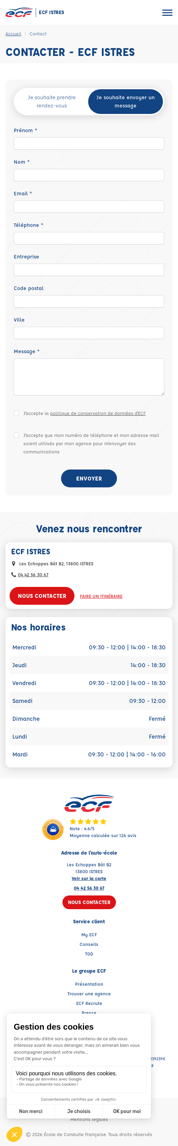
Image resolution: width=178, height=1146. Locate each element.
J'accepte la (84, 413)
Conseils (89, 944)
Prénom (25, 130)
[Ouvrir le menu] (167, 12)
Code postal (29, 288)
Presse (89, 1013)
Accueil (13, 33)
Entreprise (26, 256)
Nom (22, 162)
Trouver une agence (89, 993)
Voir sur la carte (89, 878)
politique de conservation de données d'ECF (98, 413)
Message (27, 351)
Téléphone (29, 225)
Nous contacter (42, 595)
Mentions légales (89, 1119)
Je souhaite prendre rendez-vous (52, 101)
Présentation (89, 984)
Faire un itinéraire (101, 596)
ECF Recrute (89, 1003)
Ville (19, 319)
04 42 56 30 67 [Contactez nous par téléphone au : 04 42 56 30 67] (33, 574)
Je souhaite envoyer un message (125, 101)
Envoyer (89, 478)
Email (23, 193)
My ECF (89, 934)
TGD (89, 954)
